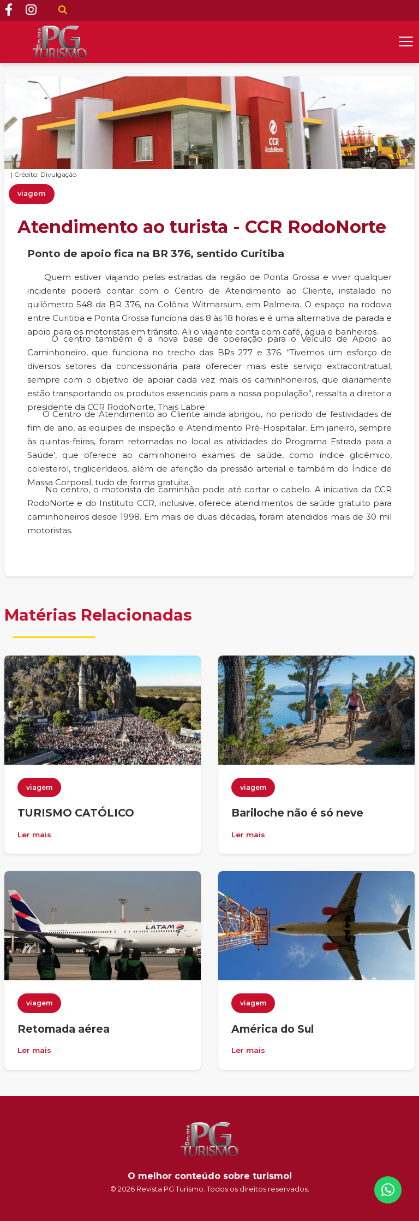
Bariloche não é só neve (297, 812)
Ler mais (34, 834)
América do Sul (272, 1028)
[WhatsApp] (388, 1190)
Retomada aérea (63, 1028)
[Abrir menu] (406, 41)
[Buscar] (62, 10)
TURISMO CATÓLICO (75, 812)
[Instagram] (31, 10)
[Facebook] (9, 10)
